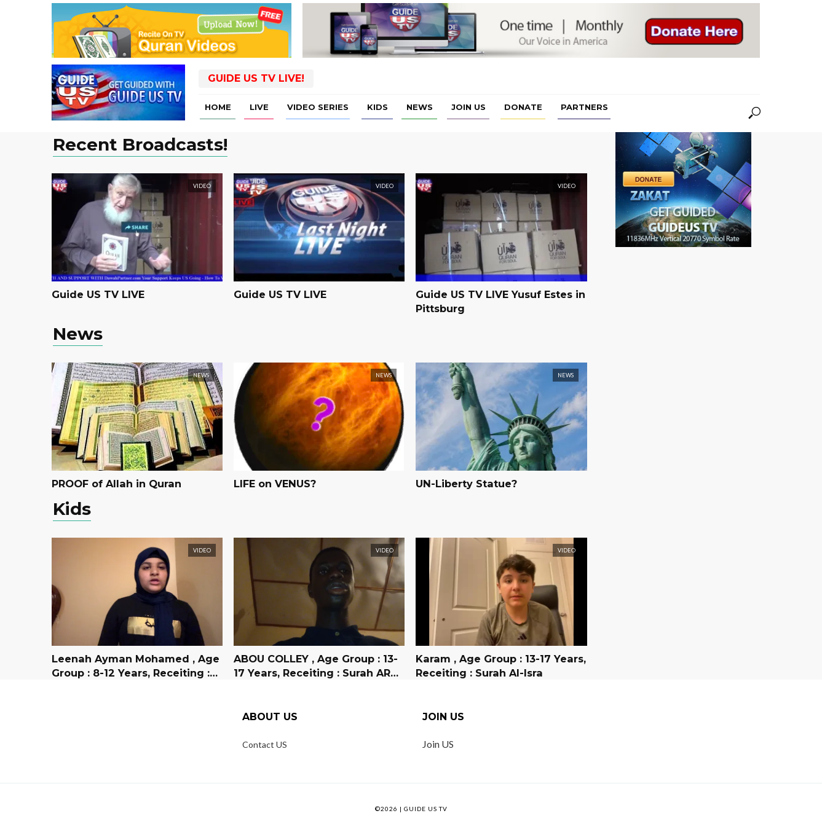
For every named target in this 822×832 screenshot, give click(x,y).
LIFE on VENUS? (274, 483)
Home (218, 107)
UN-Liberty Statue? (466, 483)
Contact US (264, 744)
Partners (584, 107)
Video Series (318, 107)
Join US (468, 107)
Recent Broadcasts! (140, 145)
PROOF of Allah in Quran (116, 483)
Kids (377, 107)
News (419, 107)
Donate (523, 107)
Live (259, 107)
